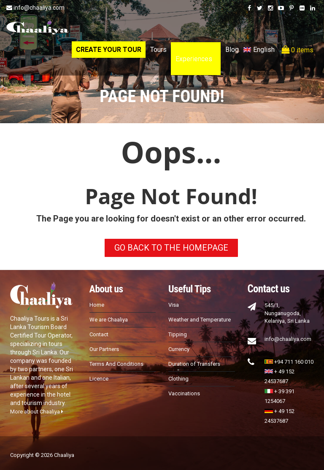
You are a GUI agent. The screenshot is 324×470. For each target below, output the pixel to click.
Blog (232, 50)
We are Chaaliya (108, 319)
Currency (178, 349)
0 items (297, 50)
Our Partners (104, 349)
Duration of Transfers (194, 364)
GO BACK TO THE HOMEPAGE (171, 248)
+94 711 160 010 (289, 362)
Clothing (178, 378)
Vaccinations (184, 393)
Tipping (177, 334)
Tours (158, 50)
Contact (98, 334)
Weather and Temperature (199, 319)
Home (96, 305)
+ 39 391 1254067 (279, 396)
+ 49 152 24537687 (279, 376)
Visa (173, 305)
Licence (98, 378)
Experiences (194, 59)
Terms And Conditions (116, 364)
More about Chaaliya (36, 411)
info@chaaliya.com (35, 7)
